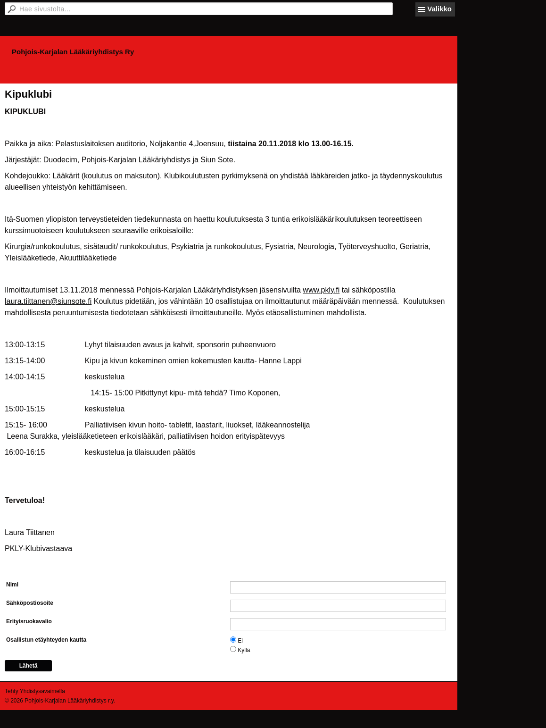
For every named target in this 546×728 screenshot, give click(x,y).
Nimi (12, 584)
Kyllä (244, 650)
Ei (240, 640)
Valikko (439, 9)
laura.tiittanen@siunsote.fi (48, 301)
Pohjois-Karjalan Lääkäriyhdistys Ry (73, 52)
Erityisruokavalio (29, 621)
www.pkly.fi (321, 290)
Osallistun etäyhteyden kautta (46, 639)
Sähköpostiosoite (29, 603)
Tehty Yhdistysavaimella (35, 691)
